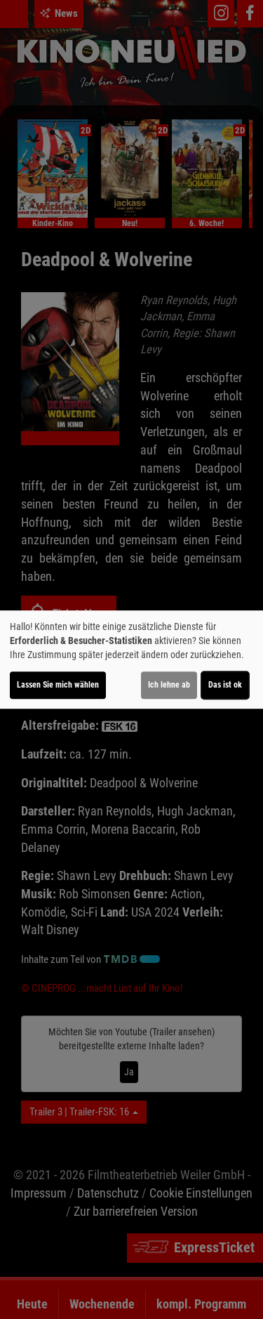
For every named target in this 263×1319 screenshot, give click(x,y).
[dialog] (131, 659)
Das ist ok (225, 685)
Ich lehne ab (169, 685)
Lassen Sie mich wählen (58, 685)
